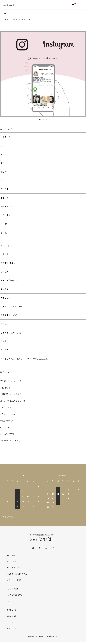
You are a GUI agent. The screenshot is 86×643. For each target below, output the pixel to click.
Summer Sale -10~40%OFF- (12, 440)
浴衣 (3, 163)
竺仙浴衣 (4, 350)
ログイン (10, 622)
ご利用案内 (5, 387)
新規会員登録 (12, 616)
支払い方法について (14, 567)
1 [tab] (40, 119)
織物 (3, 154)
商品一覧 (4, 254)
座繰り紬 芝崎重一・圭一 (12, 280)
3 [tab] (46, 119)
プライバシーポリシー (15, 580)
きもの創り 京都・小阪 (11, 332)
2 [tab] (43, 119)
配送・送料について (14, 555)
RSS (8, 601)
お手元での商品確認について (12, 401)
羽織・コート (6, 197)
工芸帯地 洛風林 (8, 263)
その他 (4, 232)
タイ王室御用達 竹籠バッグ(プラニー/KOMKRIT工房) (24, 358)
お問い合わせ (12, 628)
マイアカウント (12, 610)
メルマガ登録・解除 (14, 595)
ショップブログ (12, 589)
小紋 (3, 145)
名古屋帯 (4, 189)
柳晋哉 (4, 323)
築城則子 (4, 289)
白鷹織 (4, 341)
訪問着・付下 (6, 136)
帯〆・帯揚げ (6, 206)
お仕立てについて (8, 414)
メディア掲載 (6, 407)
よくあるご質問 (7, 434)
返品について (12, 561)
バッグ (4, 224)
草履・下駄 (5, 215)
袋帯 (3, 180)
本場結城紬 (5, 297)
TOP (4, 13)
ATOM (13, 601)
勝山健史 (4, 271)
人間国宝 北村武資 (9, 315)
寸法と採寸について (9, 420)
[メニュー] (81, 4)
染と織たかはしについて (10, 381)
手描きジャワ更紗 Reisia (12, 306)
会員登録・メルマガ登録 (10, 394)
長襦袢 (4, 171)
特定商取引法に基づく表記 (17, 574)
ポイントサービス (8, 427)
